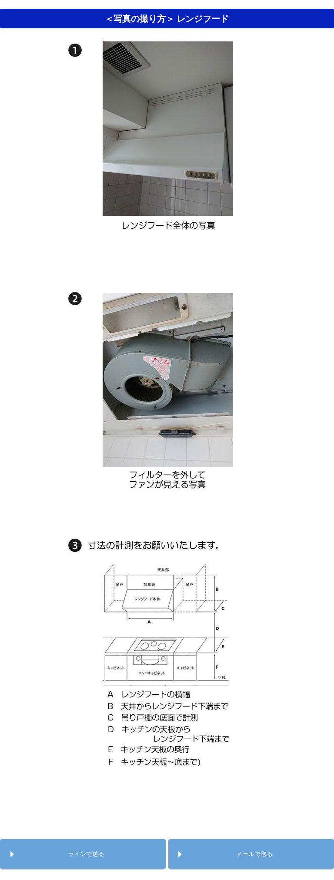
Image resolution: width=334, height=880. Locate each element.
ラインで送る (86, 853)
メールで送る (254, 853)
